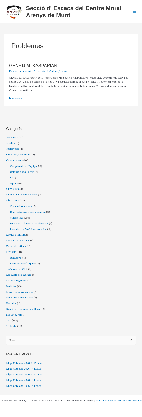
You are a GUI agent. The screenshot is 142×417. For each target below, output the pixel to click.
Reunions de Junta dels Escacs (24, 309)
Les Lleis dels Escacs (18, 274)
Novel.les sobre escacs (19, 292)
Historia (40, 71)
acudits (10, 143)
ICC (12, 177)
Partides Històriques (22, 263)
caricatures (13, 148)
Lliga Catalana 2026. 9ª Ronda (24, 363)
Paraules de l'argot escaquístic (28, 229)
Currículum (13, 188)
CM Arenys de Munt (18, 154)
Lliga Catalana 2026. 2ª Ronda (23, 385)
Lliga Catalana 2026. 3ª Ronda (23, 380)
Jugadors (52, 71)
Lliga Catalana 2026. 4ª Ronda (24, 374)
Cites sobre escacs (21, 206)
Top (8, 320)
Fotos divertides (16, 246)
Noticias (11, 286)
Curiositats (16, 217)
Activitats (12, 137)
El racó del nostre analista (21, 194)
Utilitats (11, 326)
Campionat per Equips (23, 166)
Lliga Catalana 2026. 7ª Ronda (23, 368)
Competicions (14, 160)
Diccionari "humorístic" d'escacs (29, 223)
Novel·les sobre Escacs (19, 297)
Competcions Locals (22, 171)
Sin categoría (14, 314)
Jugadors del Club (17, 269)
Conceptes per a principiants (27, 212)
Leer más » (15, 98)
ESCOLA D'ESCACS (17, 240)
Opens (14, 183)
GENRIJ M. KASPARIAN (33, 65)
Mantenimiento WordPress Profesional (118, 400)
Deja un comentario (20, 71)
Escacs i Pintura (16, 234)
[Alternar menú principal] (134, 12)
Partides (11, 303)
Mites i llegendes (16, 280)
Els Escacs (12, 200)
